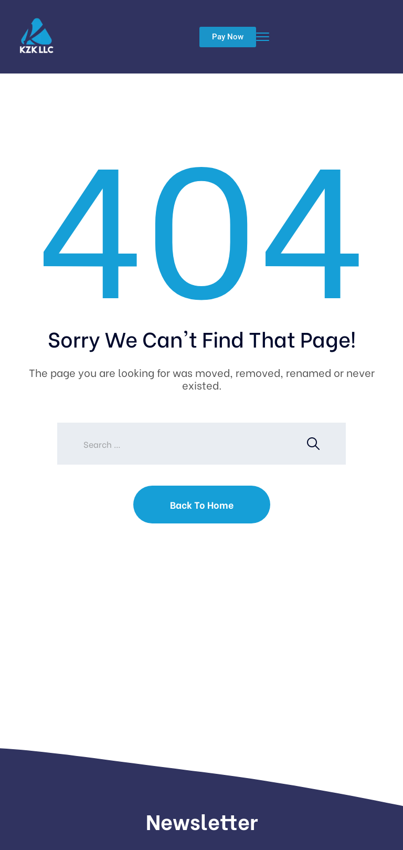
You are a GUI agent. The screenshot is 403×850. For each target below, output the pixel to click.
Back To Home (202, 504)
